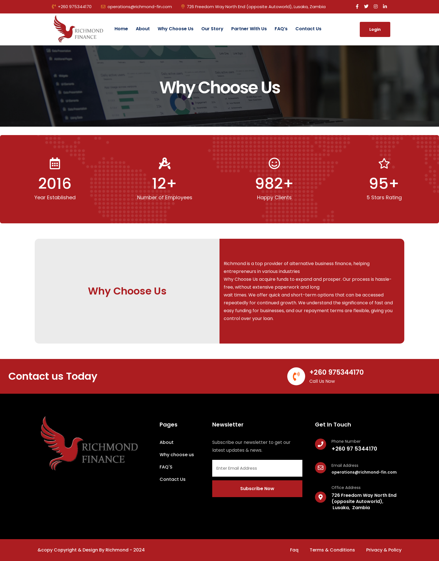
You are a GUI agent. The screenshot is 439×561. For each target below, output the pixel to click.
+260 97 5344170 (354, 449)
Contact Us (308, 29)
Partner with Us (249, 29)
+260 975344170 (72, 7)
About (143, 29)
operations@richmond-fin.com (136, 7)
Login (375, 29)
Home (121, 29)
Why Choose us (175, 29)
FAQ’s (281, 29)
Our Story (212, 29)
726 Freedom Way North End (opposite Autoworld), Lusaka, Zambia (253, 7)
